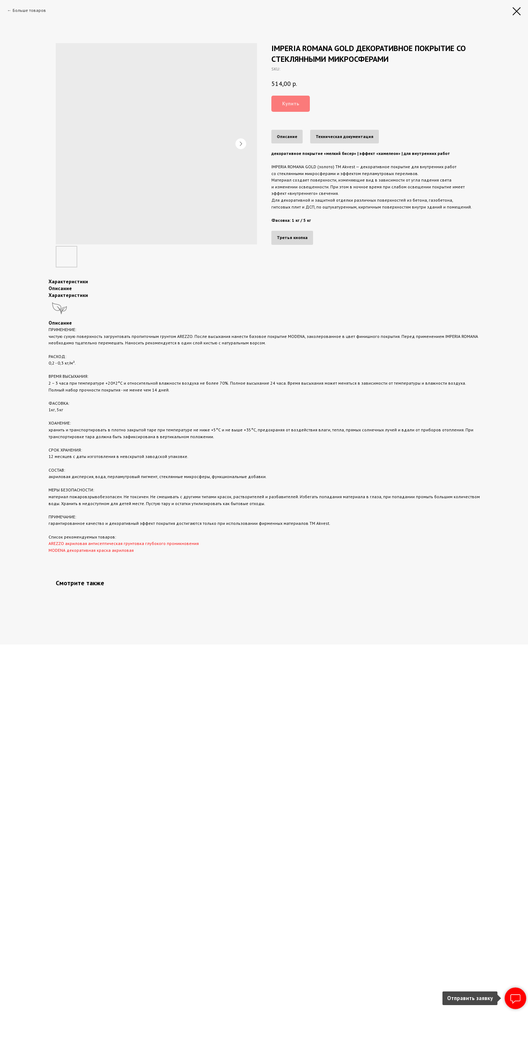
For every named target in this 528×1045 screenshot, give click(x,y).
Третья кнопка (292, 237)
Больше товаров (29, 10)
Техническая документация (344, 136)
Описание (287, 136)
